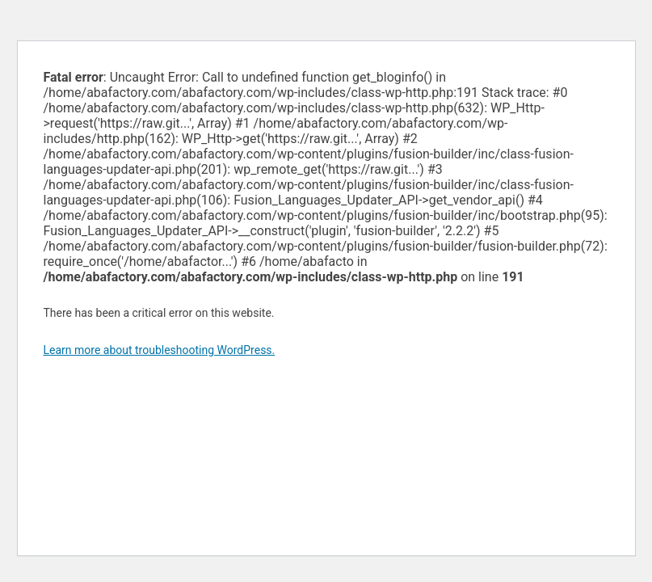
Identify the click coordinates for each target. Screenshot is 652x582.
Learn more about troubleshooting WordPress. (160, 350)
